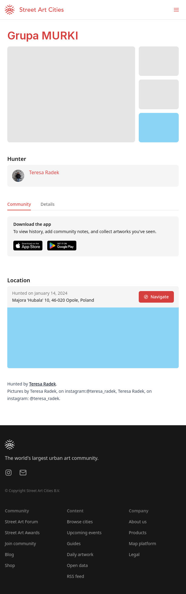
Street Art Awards (22, 532)
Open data (77, 565)
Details (48, 204)
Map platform (142, 543)
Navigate (156, 297)
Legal (134, 554)
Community (19, 204)
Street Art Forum (21, 521)
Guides (74, 543)
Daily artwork (80, 554)
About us (138, 521)
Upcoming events (84, 532)
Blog (9, 554)
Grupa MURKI (42, 35)
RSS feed (75, 576)
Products (137, 532)
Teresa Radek (44, 172)
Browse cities (80, 521)
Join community (20, 543)
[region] (159, 127)
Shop (10, 565)
